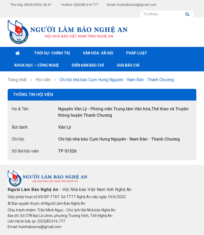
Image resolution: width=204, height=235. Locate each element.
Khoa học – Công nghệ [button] (36, 65)
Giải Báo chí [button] (128, 65)
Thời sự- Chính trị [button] (52, 53)
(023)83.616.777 (86, 5)
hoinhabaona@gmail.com (136, 5)
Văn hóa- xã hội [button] (98, 53)
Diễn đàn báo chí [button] (88, 65)
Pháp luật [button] (136, 53)
